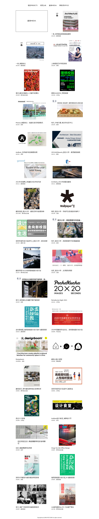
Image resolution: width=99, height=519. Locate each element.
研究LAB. (43, 5)
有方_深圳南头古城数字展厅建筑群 (28, 300)
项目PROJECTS (33, 5)
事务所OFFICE (64, 5)
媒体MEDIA (53, 5)
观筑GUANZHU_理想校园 (59, 93)
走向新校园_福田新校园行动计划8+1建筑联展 (31, 330)
